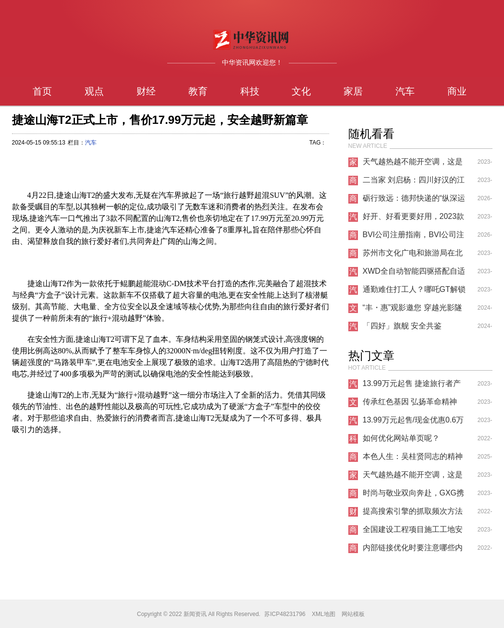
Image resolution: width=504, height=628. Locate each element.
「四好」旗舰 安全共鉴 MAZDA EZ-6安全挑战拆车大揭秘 (412, 328)
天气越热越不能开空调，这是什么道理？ (413, 164)
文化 (301, 91)
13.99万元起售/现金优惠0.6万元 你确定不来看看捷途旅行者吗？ (414, 422)
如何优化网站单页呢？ (401, 438)
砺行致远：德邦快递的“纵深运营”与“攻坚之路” (414, 200)
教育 (198, 91)
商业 (457, 91)
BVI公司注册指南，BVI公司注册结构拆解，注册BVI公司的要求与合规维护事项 (414, 237)
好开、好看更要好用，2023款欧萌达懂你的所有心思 (414, 219)
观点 (94, 91)
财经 (146, 91)
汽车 (405, 91)
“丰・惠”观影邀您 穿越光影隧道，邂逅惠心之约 (412, 310)
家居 (353, 91)
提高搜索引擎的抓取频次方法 (413, 511)
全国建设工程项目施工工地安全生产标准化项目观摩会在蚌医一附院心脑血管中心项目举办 (413, 532)
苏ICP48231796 (284, 614)
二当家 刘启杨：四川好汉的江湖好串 (414, 182)
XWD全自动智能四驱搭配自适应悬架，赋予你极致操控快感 (414, 273)
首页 (42, 91)
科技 (249, 91)
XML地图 (323, 614)
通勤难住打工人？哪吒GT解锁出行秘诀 (414, 292)
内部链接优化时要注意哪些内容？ (413, 550)
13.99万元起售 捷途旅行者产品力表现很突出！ (412, 386)
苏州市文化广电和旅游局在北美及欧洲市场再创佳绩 (413, 255)
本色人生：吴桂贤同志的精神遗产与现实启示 (413, 459)
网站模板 (353, 614)
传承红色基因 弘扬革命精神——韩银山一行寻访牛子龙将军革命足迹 (413, 404)
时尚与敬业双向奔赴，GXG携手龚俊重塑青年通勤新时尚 (414, 495)
